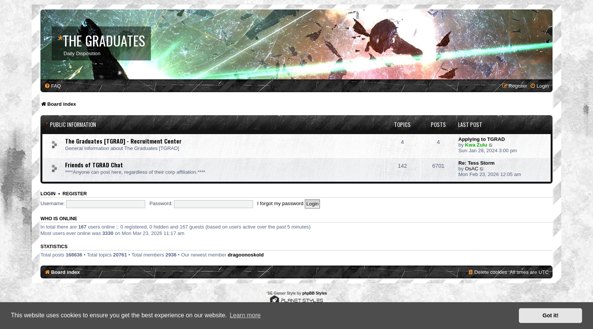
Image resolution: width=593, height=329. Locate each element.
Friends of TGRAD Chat (94, 164)
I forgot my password (280, 203)
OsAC (471, 168)
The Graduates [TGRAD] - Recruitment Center (123, 140)
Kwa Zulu (476, 145)
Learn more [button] (245, 315)
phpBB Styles (314, 293)
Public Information (73, 124)
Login (48, 193)
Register (74, 193)
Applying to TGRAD (481, 139)
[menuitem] (52, 85)
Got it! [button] (551, 315)
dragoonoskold (246, 255)
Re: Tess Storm (476, 163)
